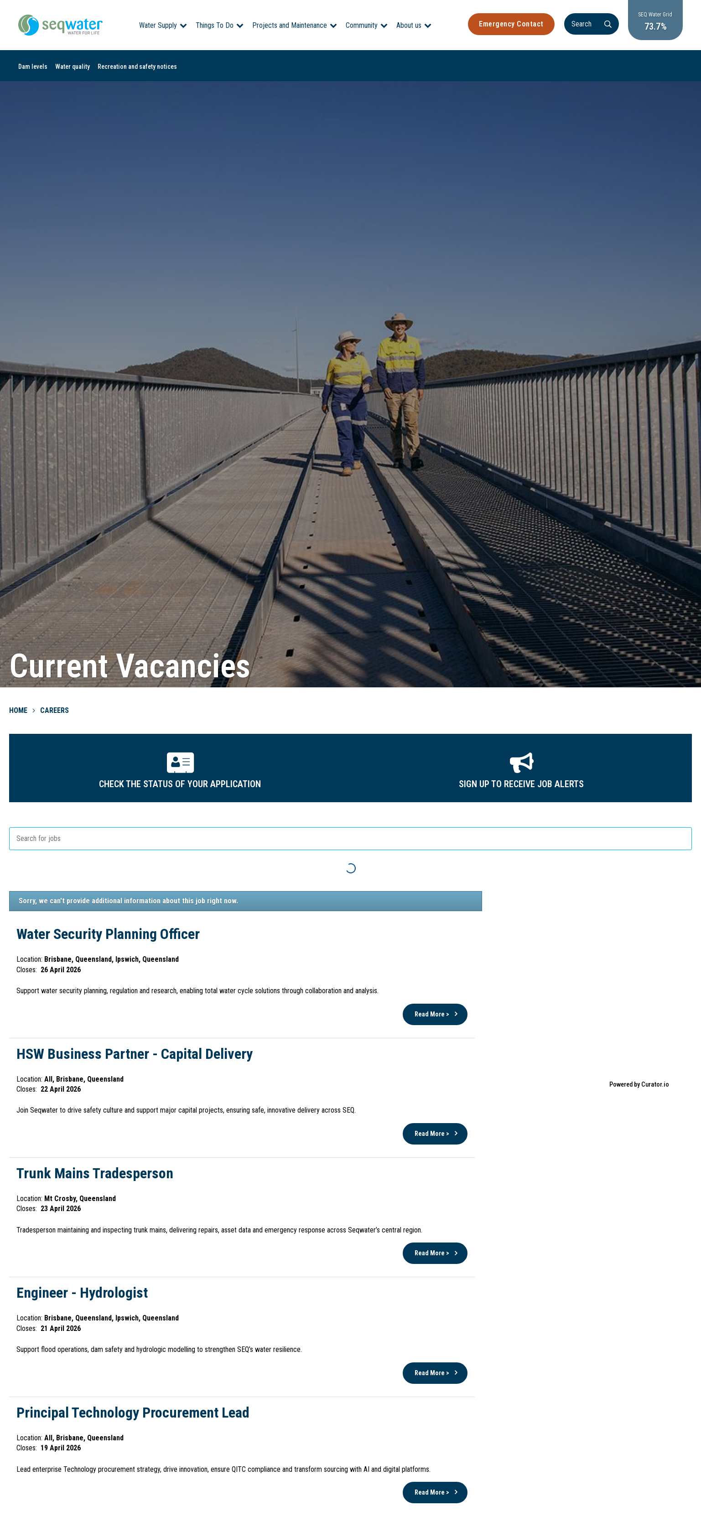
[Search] (591, 24)
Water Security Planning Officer (108, 934)
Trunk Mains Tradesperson (94, 1173)
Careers (54, 710)
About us (408, 25)
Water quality (72, 66)
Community (362, 25)
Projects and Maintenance (289, 25)
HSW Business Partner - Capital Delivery (134, 1053)
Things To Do (215, 25)
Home (18, 710)
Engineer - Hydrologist (82, 1292)
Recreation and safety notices (137, 66)
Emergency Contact (511, 24)
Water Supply (158, 25)
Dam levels (32, 66)
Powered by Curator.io (639, 1084)
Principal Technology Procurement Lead (132, 1412)
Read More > (432, 1014)
